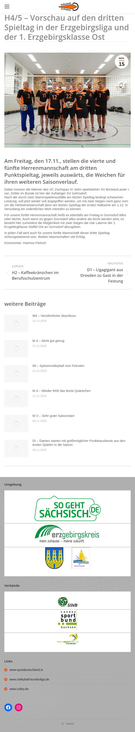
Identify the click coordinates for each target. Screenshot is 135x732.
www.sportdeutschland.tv (26, 670)
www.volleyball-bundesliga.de (29, 679)
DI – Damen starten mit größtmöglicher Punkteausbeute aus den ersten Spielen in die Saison (79, 442)
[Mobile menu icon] (7, 6)
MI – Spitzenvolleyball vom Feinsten (58, 366)
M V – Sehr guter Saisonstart (53, 416)
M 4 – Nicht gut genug (48, 341)
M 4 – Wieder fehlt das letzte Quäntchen (62, 391)
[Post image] (16, 323)
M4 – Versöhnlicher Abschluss (54, 316)
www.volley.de (19, 689)
